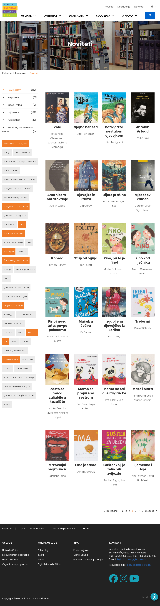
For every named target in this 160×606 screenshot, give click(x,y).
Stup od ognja (85, 258)
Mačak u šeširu (86, 323)
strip (22, 224)
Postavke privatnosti (64, 528)
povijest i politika (12, 188)
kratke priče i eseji (13, 242)
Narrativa (8, 332)
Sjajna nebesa (86, 127)
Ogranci (50, 16)
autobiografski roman (15, 350)
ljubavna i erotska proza (16, 287)
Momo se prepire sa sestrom (85, 393)
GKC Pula (21, 598)
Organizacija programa (15, 564)
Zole (57, 127)
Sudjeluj (103, 16)
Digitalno (76, 16)
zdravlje (30, 377)
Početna (7, 73)
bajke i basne (11, 359)
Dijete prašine (114, 195)
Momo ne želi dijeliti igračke (114, 391)
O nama (127, 16)
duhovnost (9, 161)
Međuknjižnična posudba (15, 554)
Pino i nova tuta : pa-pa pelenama (57, 325)
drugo (7, 152)
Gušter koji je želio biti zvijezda (114, 469)
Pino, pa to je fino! (114, 260)
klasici (7, 404)
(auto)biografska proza (16, 260)
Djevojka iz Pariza (86, 197)
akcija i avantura (27, 161)
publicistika (9, 224)
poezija (8, 269)
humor (14, 341)
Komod (57, 258)
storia (20, 332)
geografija (9, 395)
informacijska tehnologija (17, 386)
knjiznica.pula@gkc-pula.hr (131, 559)
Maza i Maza (142, 389)
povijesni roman (26, 314)
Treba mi (142, 321)
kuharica (17, 377)
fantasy (8, 368)
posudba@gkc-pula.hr (139, 564)
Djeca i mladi (22, 105)
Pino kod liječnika (142, 260)
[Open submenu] (35, 16)
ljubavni (8, 215)
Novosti (109, 6)
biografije (21, 215)
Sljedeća (151, 510)
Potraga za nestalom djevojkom (114, 131)
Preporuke (20, 73)
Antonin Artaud (142, 129)
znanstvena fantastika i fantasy (19, 179)
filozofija (32, 332)
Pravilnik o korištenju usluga (88, 559)
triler (29, 242)
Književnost (22, 112)
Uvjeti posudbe (10, 559)
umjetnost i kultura (13, 305)
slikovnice (9, 143)
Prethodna (110, 510)
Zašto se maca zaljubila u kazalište (57, 395)
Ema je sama (85, 465)
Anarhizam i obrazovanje (57, 197)
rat (5, 341)
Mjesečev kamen (143, 197)
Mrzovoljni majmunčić (57, 467)
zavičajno (9, 251)
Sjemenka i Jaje (142, 467)
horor (7, 278)
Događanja (124, 6)
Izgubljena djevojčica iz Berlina (114, 325)
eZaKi (41, 554)
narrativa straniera (13, 323)
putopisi (22, 251)
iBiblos (41, 559)
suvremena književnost (15, 197)
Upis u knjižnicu (10, 550)
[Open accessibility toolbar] (154, 597)
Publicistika (22, 120)
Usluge (26, 16)
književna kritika (27, 395)
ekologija (8, 314)
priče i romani (11, 170)
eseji (6, 377)
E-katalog (43, 550)
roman (25, 341)
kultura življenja (22, 152)
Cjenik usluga (80, 554)
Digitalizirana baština (49, 564)
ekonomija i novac (25, 269)
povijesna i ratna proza (16, 206)
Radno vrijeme (81, 550)
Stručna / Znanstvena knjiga (20, 130)
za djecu (22, 143)
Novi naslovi (22, 90)
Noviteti (138, 6)
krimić (28, 188)
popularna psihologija (15, 296)
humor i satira (23, 368)
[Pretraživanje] (150, 15)
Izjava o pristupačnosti (32, 528)
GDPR (86, 528)
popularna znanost (13, 233)
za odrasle (27, 359)
